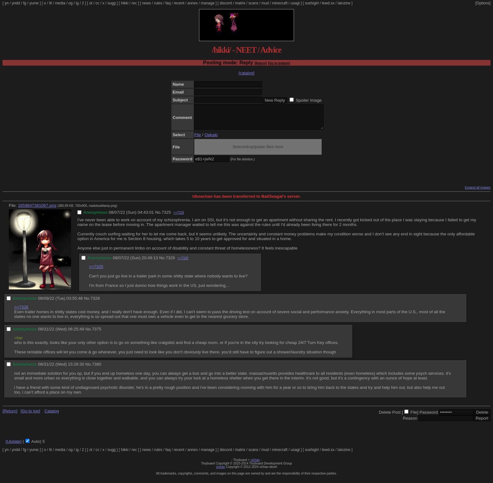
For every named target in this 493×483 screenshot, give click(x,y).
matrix (240, 3)
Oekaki (211, 139)
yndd (16, 3)
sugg (112, 3)
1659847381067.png (37, 210)
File (197, 139)
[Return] (260, 63)
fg (24, 3)
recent (179, 3)
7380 (96, 369)
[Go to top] (30, 415)
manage (207, 3)
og (71, 3)
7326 (170, 262)
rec (134, 3)
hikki (124, 3)
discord (226, 3)
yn (7, 3)
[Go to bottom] (279, 63)
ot (90, 3)
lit (50, 3)
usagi (295, 3)
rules (158, 3)
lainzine (344, 3)
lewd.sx (328, 3)
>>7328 (183, 263)
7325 (166, 217)
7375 (96, 333)
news (146, 3)
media (60, 3)
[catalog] (246, 73)
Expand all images (477, 192)
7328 (95, 303)
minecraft (279, 3)
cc (97, 3)
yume (33, 3)
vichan (255, 464)
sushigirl (312, 3)
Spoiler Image (309, 100)
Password (428, 417)
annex (192, 3)
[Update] (13, 446)
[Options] (482, 3)
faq (168, 3)
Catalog (51, 415)
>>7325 (96, 271)
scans (253, 3)
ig (77, 3)
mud (265, 3)
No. (158, 217)
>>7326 (179, 217)
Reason (410, 423)
